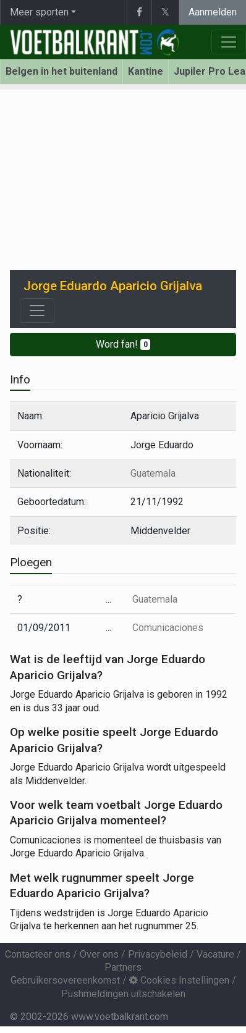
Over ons (99, 954)
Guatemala (153, 473)
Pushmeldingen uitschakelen (123, 994)
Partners (123, 967)
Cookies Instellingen (179, 980)
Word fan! (123, 344)
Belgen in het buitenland (61, 71)
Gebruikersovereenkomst (65, 980)
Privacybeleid (157, 954)
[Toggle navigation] (37, 310)
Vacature (215, 954)
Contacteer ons (37, 954)
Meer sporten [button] (39, 12)
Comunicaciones (167, 628)
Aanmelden (213, 12)
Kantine (145, 71)
